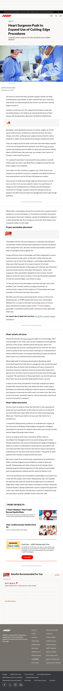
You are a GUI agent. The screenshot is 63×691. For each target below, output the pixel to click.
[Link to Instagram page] (15, 685)
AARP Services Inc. (51, 641)
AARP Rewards (36, 644)
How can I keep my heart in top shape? (16, 530)
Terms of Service (29, 674)
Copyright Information (32, 677)
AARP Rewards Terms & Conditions (12, 677)
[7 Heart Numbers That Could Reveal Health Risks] (31, 514)
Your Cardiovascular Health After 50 (21, 525)
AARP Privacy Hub (15, 674)
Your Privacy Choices (40, 680)
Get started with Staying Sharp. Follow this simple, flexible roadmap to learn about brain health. (28, 12)
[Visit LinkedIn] (21, 685)
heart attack (27, 339)
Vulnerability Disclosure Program (11, 680)
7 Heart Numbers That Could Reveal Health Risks (19, 510)
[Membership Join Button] (27, 557)
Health (11, 21)
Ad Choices (27, 680)
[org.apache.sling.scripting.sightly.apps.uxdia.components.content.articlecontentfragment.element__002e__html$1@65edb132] (31, 83)
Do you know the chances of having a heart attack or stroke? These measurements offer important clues (20, 515)
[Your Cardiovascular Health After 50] (31, 529)
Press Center (35, 662)
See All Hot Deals (10, 601)
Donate (34, 633)
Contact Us (49, 633)
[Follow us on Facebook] (4, 685)
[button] (58, 12)
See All (57, 575)
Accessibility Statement (43, 674)
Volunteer (34, 637)
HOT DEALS (10, 583)
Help (51, 15)
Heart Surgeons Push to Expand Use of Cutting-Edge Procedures (29, 29)
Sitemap (4, 674)
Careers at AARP (51, 637)
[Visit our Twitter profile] (10, 685)
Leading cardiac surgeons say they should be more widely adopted (29, 38)
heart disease (49, 146)
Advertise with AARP (52, 630)
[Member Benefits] (8, 235)
